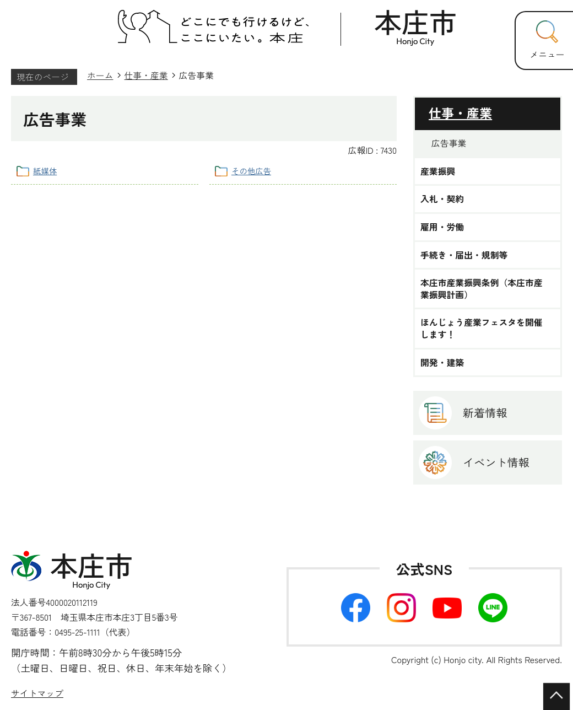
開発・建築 (442, 363)
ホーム (100, 75)
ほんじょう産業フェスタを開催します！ (481, 328)
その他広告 (251, 170)
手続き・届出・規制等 (463, 255)
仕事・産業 (146, 75)
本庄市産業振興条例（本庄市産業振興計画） (481, 288)
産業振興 (437, 171)
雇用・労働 (442, 227)
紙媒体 (45, 170)
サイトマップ (37, 693)
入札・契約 (442, 199)
